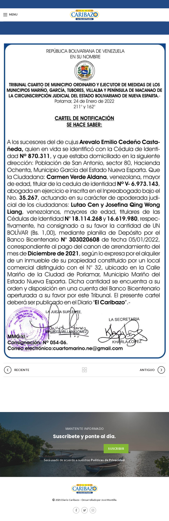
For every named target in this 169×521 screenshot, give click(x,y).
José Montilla (108, 499)
